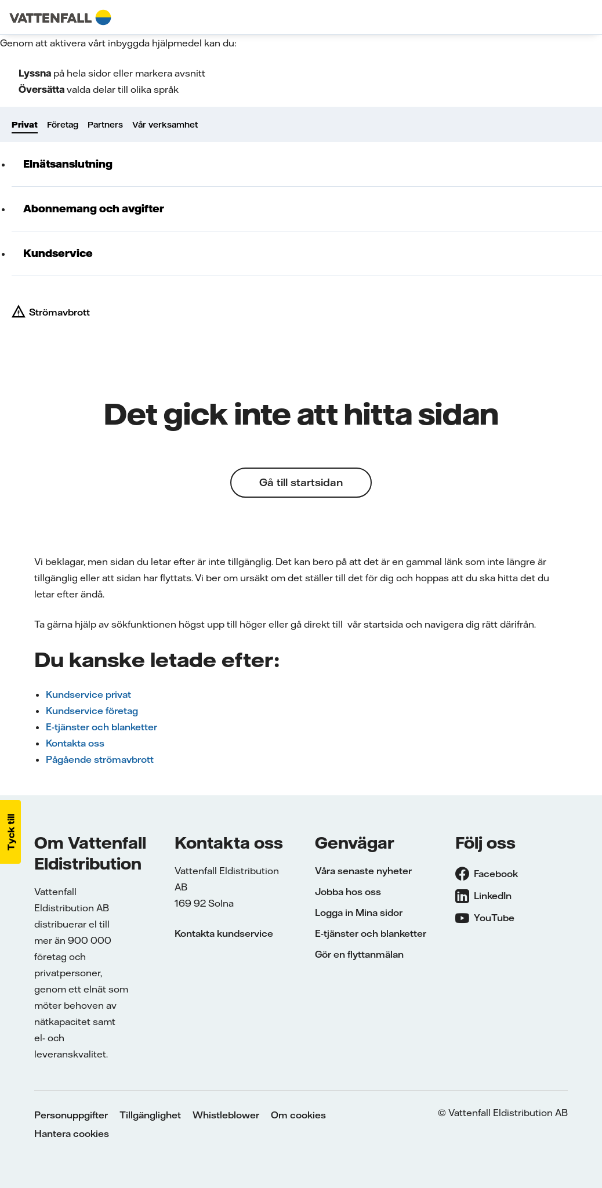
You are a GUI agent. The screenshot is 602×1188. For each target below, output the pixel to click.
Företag (62, 124)
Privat (25, 124)
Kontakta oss (75, 743)
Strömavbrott (59, 312)
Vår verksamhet (165, 124)
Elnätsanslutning (68, 164)
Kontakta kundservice (224, 933)
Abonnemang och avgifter (93, 208)
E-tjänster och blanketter (101, 727)
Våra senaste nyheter (363, 870)
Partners (105, 124)
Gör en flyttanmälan (359, 954)
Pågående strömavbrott (100, 759)
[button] (10, 832)
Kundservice (58, 253)
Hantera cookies (71, 1133)
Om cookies (298, 1115)
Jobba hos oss (348, 891)
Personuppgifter (71, 1115)
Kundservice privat (88, 694)
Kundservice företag (92, 710)
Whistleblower (226, 1115)
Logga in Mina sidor (358, 912)
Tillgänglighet (150, 1115)
